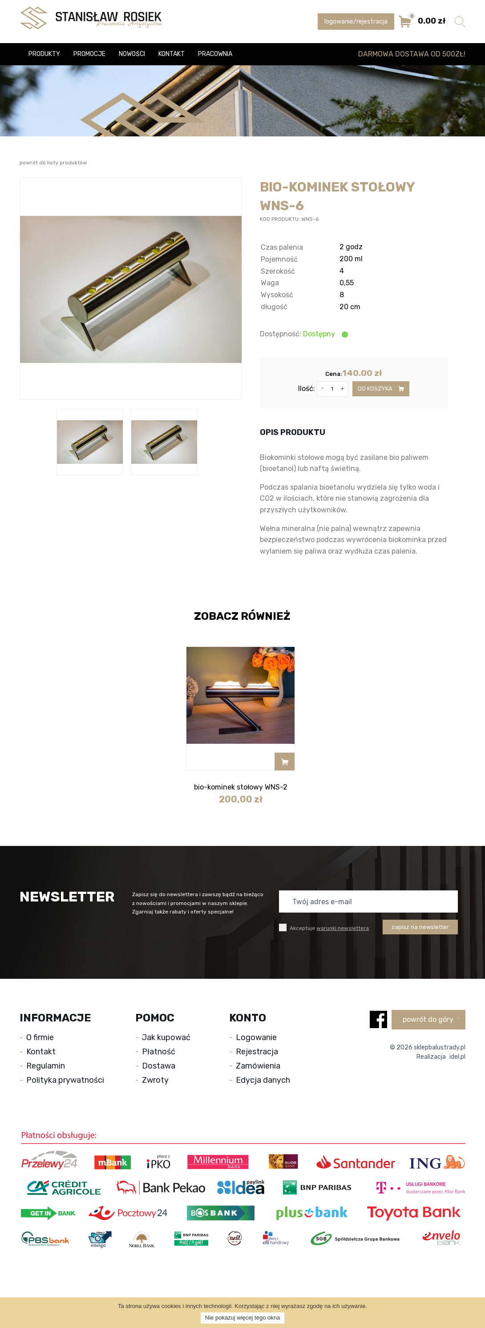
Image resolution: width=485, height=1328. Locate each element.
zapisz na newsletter (420, 927)
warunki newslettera (342, 928)
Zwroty (155, 1080)
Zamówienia (258, 1066)
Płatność (158, 1052)
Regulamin (45, 1066)
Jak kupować (166, 1037)
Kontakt (171, 54)
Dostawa (158, 1066)
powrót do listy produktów (53, 163)
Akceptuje (324, 927)
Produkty (44, 54)
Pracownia (215, 54)
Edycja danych (263, 1080)
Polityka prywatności (65, 1080)
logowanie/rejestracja (356, 21)
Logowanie (256, 1037)
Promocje (89, 54)
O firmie (40, 1037)
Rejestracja (257, 1052)
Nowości (132, 54)
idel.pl (457, 1057)
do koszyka (381, 388)
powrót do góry (431, 1019)
